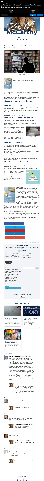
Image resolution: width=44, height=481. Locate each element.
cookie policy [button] (33, 468)
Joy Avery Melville (13, 436)
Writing (14, 47)
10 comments (19, 47)
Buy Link (6, 183)
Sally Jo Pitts (12, 401)
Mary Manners (12, 385)
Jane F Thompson (13, 420)
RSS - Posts (26, 242)
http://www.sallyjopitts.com (15, 407)
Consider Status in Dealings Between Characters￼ (11, 264)
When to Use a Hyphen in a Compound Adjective (11, 267)
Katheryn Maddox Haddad (15, 343)
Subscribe (8, 248)
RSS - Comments (27, 244)
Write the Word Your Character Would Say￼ (11, 329)
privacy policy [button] (27, 467)
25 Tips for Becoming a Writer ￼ (12, 256)
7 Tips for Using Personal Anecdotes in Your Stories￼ (31, 305)
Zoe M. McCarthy (9, 47)
